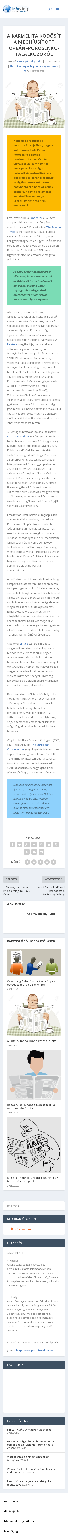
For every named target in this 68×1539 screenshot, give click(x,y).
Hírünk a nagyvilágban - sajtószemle (34, 66)
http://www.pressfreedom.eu (34, 1350)
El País (24, 643)
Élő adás (20, 1229)
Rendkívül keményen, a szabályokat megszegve (30, 1483)
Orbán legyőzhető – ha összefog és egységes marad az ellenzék (31, 983)
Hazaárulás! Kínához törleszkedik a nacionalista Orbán (31, 1106)
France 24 (36, 218)
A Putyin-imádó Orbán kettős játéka (32, 1041)
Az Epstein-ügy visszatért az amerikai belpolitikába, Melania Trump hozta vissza (31, 1445)
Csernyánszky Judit (29, 61)
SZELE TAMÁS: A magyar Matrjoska (29, 1429)
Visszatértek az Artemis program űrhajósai (28, 1458)
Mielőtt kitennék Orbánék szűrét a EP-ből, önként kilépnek (33, 1179)
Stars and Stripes (18, 436)
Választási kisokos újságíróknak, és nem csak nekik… (32, 1470)
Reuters (12, 344)
